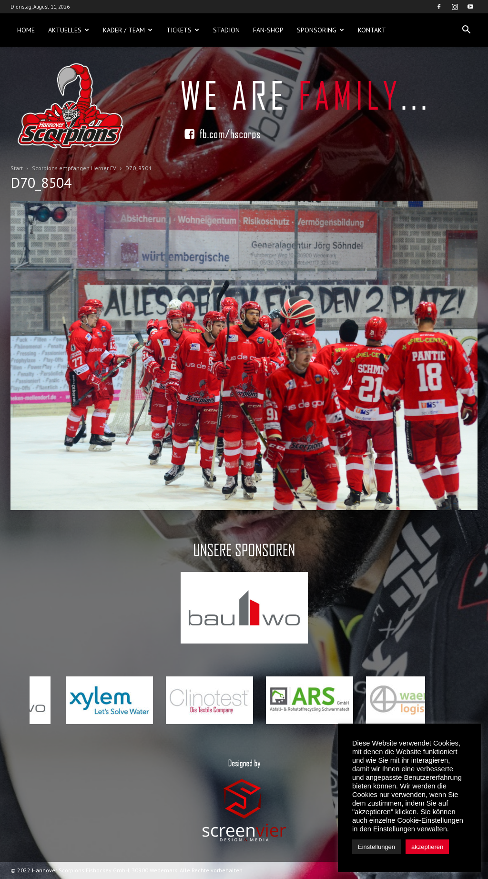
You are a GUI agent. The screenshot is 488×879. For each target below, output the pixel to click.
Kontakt (372, 30)
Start (16, 168)
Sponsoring (320, 30)
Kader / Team (127, 30)
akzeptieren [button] (427, 846)
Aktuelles (68, 30)
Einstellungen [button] (376, 846)
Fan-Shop (268, 30)
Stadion (226, 30)
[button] (466, 30)
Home (26, 30)
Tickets (182, 30)
